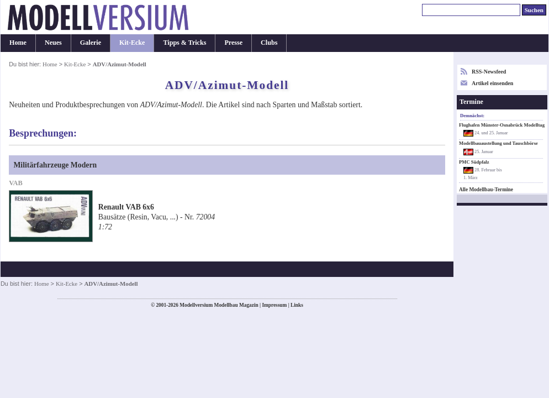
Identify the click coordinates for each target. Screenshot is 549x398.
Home (18, 42)
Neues (53, 42)
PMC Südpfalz (474, 162)
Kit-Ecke (132, 42)
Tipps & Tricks (184, 42)
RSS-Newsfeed (489, 72)
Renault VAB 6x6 (126, 207)
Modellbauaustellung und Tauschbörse (498, 143)
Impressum (274, 305)
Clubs (269, 42)
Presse (233, 42)
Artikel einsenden (492, 83)
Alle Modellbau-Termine (486, 189)
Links (297, 305)
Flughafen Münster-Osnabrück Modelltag (502, 125)
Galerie (90, 42)
